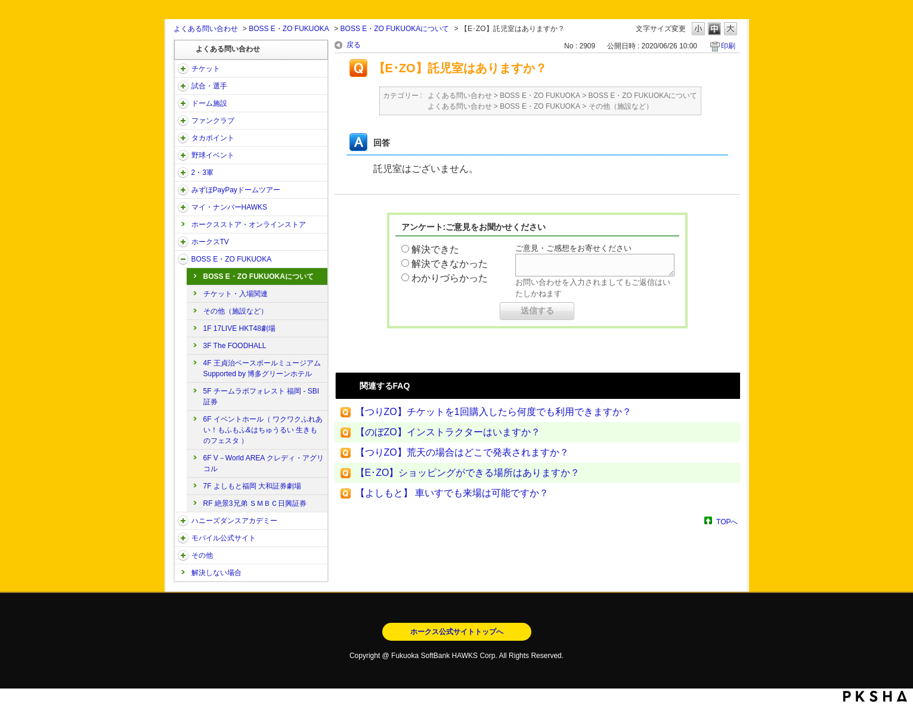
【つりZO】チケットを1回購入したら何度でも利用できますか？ (493, 412)
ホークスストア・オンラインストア (248, 224)
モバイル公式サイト (223, 538)
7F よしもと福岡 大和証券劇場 (252, 486)
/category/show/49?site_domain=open (183, 555)
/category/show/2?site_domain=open (183, 68)
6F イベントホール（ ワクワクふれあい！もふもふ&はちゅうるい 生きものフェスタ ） (263, 430)
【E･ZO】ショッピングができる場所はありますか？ (467, 473)
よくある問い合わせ (206, 28)
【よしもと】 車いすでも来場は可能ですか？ (452, 493)
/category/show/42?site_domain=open (183, 155)
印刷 (728, 46)
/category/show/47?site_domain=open (183, 520)
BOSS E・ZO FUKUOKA (289, 28)
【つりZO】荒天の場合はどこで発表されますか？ (462, 452)
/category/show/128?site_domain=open (183, 259)
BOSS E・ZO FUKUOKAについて (395, 28)
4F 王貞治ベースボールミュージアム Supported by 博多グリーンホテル (262, 368)
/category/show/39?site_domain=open (183, 103)
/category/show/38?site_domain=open (183, 86)
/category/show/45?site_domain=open (183, 190)
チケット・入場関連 (235, 294)
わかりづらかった (449, 278)
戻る (353, 45)
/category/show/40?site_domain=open (183, 120)
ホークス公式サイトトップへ (456, 632)
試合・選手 (209, 86)
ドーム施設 (209, 103)
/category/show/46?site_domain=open (183, 207)
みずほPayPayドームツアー (235, 190)
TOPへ (727, 521)
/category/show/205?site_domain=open (183, 241)
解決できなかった (449, 264)
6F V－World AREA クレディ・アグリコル (263, 463)
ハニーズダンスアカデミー (234, 521)
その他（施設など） (235, 311)
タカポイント (212, 138)
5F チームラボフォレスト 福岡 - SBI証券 (261, 396)
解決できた (435, 249)
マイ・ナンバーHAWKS (229, 207)
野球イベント (212, 155)
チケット (205, 68)
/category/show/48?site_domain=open (183, 538)
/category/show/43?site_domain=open (183, 172)
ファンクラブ (212, 120)
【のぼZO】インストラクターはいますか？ (447, 432)
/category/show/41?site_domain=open (183, 138)
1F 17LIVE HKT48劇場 (239, 328)
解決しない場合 (216, 572)
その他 (202, 555)
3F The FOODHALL (235, 346)
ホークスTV (210, 242)
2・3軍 (202, 172)
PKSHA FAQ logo (875, 696)
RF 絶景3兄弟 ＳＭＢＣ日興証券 (255, 503)
